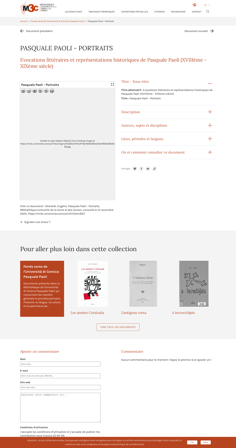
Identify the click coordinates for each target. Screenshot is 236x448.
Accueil (24, 21)
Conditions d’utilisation (34, 427)
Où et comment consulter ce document (153, 152)
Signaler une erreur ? (37, 222)
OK (192, 442)
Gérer (205, 442)
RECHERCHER (178, 11)
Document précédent (39, 31)
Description (130, 112)
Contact (196, 11)
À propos (159, 11)
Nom (23, 359)
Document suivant (196, 31)
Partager (125, 168)
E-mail (24, 370)
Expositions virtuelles (134, 11)
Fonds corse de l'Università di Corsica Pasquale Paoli (58, 21)
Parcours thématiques (102, 11)
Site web (25, 382)
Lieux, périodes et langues (142, 139)
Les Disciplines (73, 11)
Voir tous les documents (118, 327)
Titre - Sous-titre (135, 81)
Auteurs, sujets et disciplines (144, 125)
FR (205, 5)
